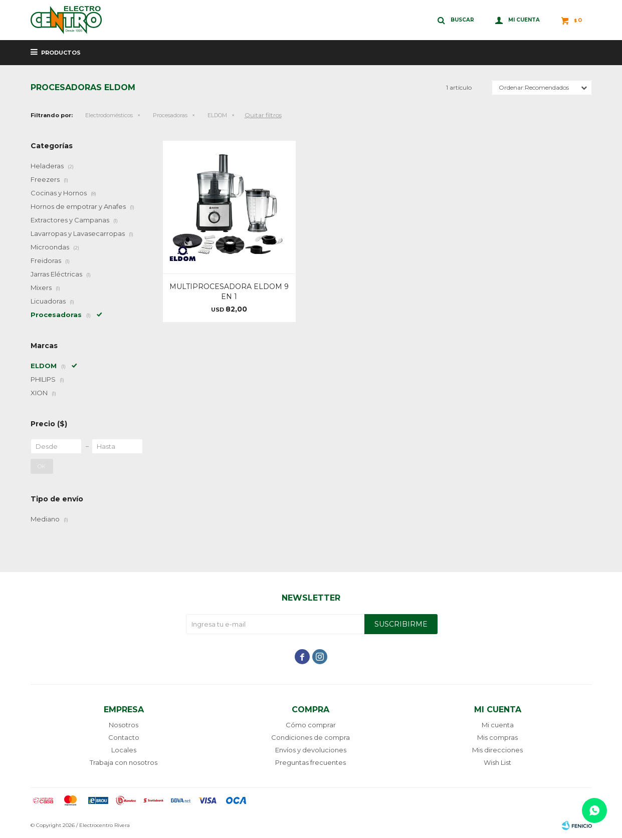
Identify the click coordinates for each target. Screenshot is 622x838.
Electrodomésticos (109, 115)
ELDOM (217, 115)
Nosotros (123, 725)
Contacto (123, 737)
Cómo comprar (311, 725)
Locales (123, 750)
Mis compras (497, 737)
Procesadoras (170, 115)
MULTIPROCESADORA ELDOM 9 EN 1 (229, 291)
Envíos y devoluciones (310, 750)
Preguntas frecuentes (310, 762)
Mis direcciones (497, 750)
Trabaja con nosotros (123, 762)
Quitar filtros (263, 115)
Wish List (497, 762)
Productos (61, 52)
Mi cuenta (498, 725)
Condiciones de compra (310, 737)
